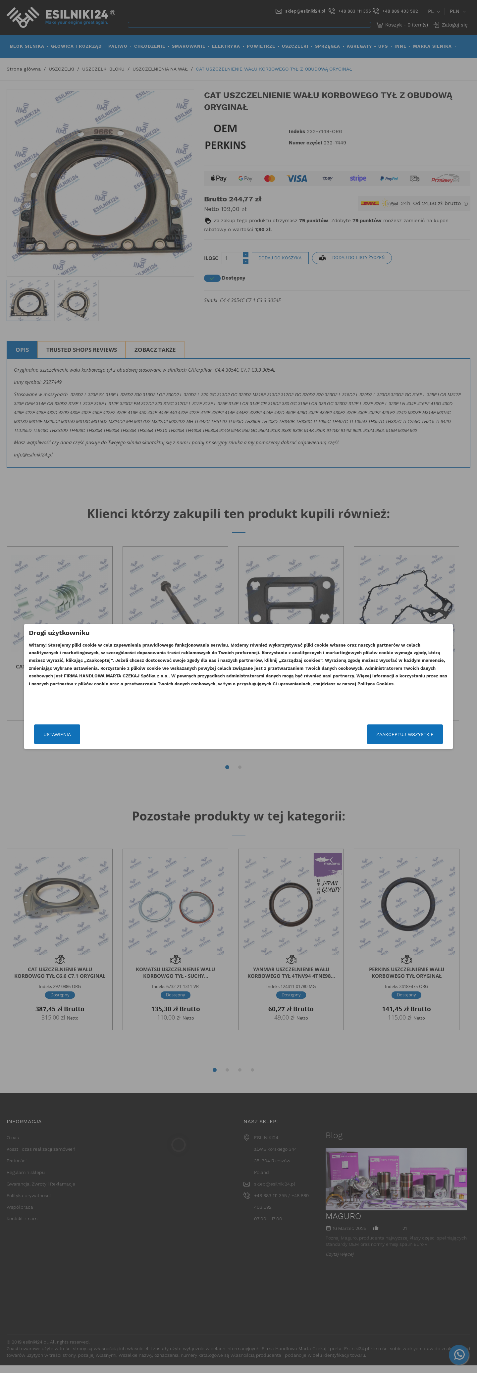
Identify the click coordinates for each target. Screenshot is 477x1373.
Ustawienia (110, 734)
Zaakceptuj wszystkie (352, 734)
